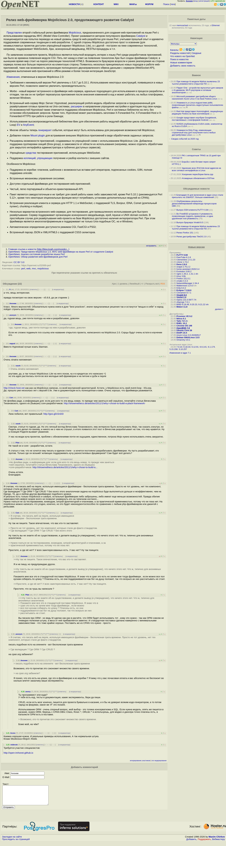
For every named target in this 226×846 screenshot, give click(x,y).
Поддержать (204, 843)
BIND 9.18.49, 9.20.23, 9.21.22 (190, 304)
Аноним (12, 303)
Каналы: (174, 50)
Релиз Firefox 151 (184, 232)
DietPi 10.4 (181, 333)
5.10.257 (183, 349)
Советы (196, 149)
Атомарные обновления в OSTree (198, 178)
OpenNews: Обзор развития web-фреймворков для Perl (37, 256)
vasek (18, 366)
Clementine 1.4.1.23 (185, 259)
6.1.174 (211, 347)
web (28, 268)
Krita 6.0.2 (181, 288)
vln (196, 274)
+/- (142, 284)
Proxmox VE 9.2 (184, 316)
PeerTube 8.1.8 (183, 257)
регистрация (204, 1)
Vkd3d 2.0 (181, 297)
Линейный (134, 284)
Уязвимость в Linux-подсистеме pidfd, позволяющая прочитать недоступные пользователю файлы (197, 105)
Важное (196, 75)
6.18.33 (186, 347)
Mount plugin (37, 135)
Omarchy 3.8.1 (183, 340)
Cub (11, 397)
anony (28, 691)
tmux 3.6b (181, 276)
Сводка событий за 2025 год (185, 139)
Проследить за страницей (16, 843)
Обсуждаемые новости (196, 188)
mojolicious (43, 268)
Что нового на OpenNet (182, 56)
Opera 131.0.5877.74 (186, 300)
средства (30, 152)
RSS (163, 284)
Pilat (17, 443)
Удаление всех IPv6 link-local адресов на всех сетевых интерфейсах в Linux (196, 169)
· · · (47, 289)
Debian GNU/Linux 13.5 (187, 337)
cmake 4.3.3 (182, 281)
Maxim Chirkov (217, 840)
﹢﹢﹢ (41, 289)
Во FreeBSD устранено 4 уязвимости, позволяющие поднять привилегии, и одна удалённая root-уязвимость (192, 216)
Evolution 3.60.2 (183, 271)
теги (173, 4)
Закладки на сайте (12, 840)
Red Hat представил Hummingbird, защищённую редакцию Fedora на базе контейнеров (197, 112)
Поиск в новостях (179, 59)
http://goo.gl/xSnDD (53, 414)
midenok (14, 745)
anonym (12, 315)
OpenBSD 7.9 (183, 328)
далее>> (219, 309)
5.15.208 (174, 349)
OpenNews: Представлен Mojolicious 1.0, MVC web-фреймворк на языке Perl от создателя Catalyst (60, 251)
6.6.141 (203, 347)
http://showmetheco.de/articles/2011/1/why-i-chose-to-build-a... (64, 467)
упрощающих (45, 158)
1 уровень (122, 284)
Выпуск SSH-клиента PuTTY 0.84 (192, 210)
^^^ (46, 324)
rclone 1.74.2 (182, 262)
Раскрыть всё (152, 284)
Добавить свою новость (182, 65)
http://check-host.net (14, 388)
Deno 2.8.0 (181, 264)
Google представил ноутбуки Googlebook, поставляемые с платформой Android (194, 118)
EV (18, 125)
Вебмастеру (218, 843)
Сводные (196, 53)
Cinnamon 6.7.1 (183, 292)
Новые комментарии (181, 62)
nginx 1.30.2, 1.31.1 (185, 274)
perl (23, 268)
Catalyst (140, 36)
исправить (151, 245)
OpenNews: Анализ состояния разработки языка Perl (36, 254)
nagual (12, 343)
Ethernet (216, 25)
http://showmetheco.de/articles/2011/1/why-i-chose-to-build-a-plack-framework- (104, 403)
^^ (43, 324)
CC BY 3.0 (18, 262)
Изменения (13, 77)
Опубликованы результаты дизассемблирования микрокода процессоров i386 (194, 203)
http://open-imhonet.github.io (18, 753)
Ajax (114, 284)
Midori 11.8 (181, 307)
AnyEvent (28, 125)
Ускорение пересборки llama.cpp (197, 174)
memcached (182, 25)
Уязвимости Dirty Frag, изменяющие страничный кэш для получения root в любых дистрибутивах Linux (194, 132)
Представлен (14, 32)
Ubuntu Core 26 (184, 330)
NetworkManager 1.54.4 (187, 283)
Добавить (191, 843)
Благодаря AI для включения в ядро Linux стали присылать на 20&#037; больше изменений (197, 196)
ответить (33, 289)
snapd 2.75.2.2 (183, 267)
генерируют (45, 130)
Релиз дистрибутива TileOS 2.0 (191, 236)
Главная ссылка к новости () (38, 249)
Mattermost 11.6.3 (184, 285)
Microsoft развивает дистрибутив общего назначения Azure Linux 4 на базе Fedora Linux (194, 97)
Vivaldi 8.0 (181, 295)
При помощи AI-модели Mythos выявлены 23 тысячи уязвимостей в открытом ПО (196, 82)
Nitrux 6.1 (181, 318)
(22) (20, 284)
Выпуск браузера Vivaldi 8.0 (189, 222)
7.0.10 (179, 347)
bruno (12, 733)
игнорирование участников (140, 760)
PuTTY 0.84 (182, 255)
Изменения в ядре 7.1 (180, 353)
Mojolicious (75, 32)
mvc (34, 268)
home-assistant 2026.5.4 (187, 269)
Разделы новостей (180, 53)
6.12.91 (195, 347)
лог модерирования (159, 760)
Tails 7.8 (180, 321)
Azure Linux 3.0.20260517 (188, 335)
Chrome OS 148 (184, 325)
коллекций (30, 158)
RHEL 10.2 (181, 323)
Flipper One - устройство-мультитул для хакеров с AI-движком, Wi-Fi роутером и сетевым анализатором (197, 90)
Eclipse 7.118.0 (183, 290)
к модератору (58, 289)
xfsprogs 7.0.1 (183, 302)
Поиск (166, 4)
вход (196, 1)
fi (10, 289)
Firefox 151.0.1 (183, 278)
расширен (76, 106)
